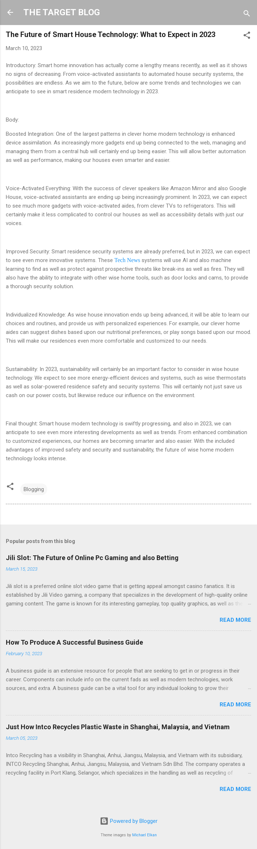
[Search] (246, 15)
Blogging (34, 489)
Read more (235, 620)
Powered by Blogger (129, 821)
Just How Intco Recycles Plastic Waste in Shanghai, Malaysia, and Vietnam (118, 727)
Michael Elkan (144, 835)
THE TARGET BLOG (61, 12)
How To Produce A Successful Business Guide (74, 642)
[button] (246, 36)
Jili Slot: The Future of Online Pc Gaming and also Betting (92, 558)
